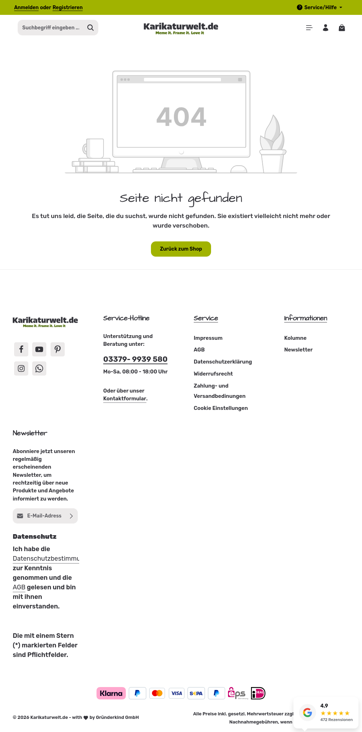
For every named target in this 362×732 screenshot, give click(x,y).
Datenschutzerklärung (223, 362)
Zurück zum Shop (181, 250)
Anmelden (26, 8)
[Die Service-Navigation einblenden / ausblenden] (319, 7)
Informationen (305, 319)
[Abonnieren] (71, 516)
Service (206, 319)
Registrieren (68, 8)
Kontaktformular (124, 399)
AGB (199, 351)
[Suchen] (90, 28)
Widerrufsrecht (213, 374)
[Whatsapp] (39, 369)
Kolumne (295, 339)
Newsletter (298, 351)
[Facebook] (21, 350)
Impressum (208, 339)
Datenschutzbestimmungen (54, 559)
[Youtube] (39, 350)
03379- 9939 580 (135, 360)
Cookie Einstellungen (221, 409)
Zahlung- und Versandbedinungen (220, 391)
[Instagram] (21, 369)
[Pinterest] (58, 350)
